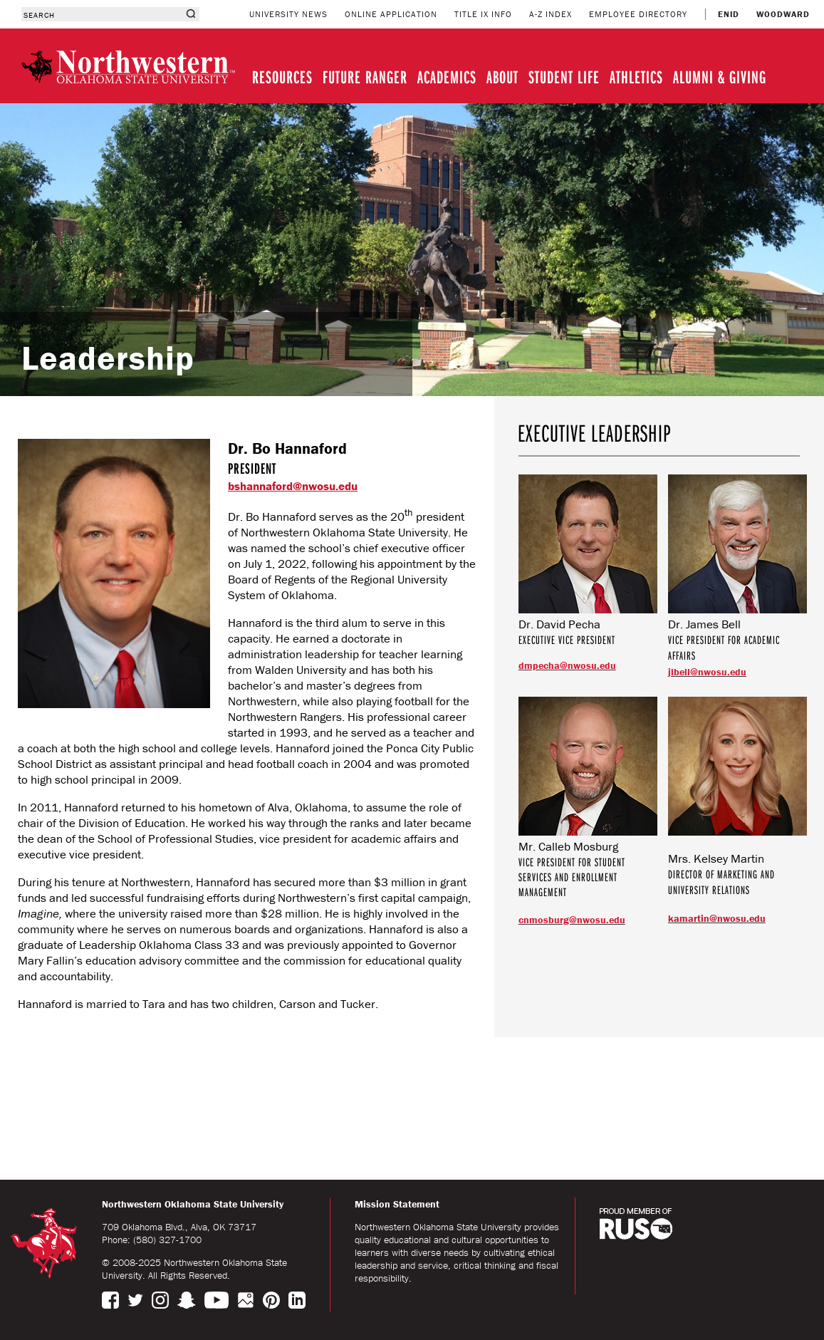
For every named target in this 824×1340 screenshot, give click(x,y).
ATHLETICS (636, 76)
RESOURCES (282, 76)
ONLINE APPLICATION (391, 14)
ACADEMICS (446, 76)
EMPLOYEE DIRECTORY (638, 14)
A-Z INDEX (550, 14)
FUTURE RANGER (365, 76)
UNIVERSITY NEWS (288, 14)
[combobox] (101, 14)
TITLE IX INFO (483, 14)
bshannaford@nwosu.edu (293, 486)
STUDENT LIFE (564, 76)
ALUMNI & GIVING (719, 76)
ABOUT (502, 76)
